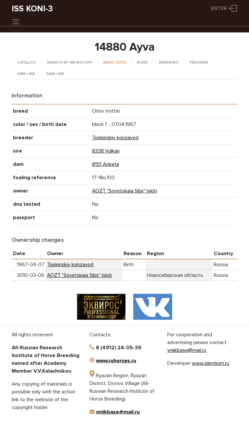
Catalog (26, 62)
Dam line (55, 73)
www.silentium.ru (210, 363)
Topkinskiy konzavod (115, 137)
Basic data (114, 62)
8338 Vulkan (106, 151)
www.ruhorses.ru (116, 360)
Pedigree (198, 62)
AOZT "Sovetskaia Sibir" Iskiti (124, 191)
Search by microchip (69, 62)
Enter (219, 8)
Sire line (26, 73)
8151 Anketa (105, 164)
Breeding (168, 62)
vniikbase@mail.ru (118, 412)
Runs (142, 62)
